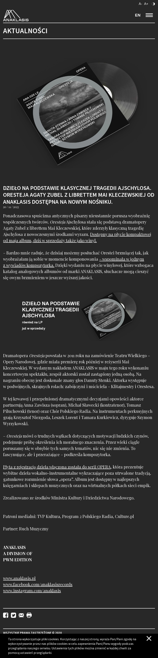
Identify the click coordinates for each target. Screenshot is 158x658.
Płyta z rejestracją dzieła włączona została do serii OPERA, (57, 467)
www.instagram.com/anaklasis (32, 590)
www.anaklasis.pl (19, 578)
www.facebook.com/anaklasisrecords (37, 584)
